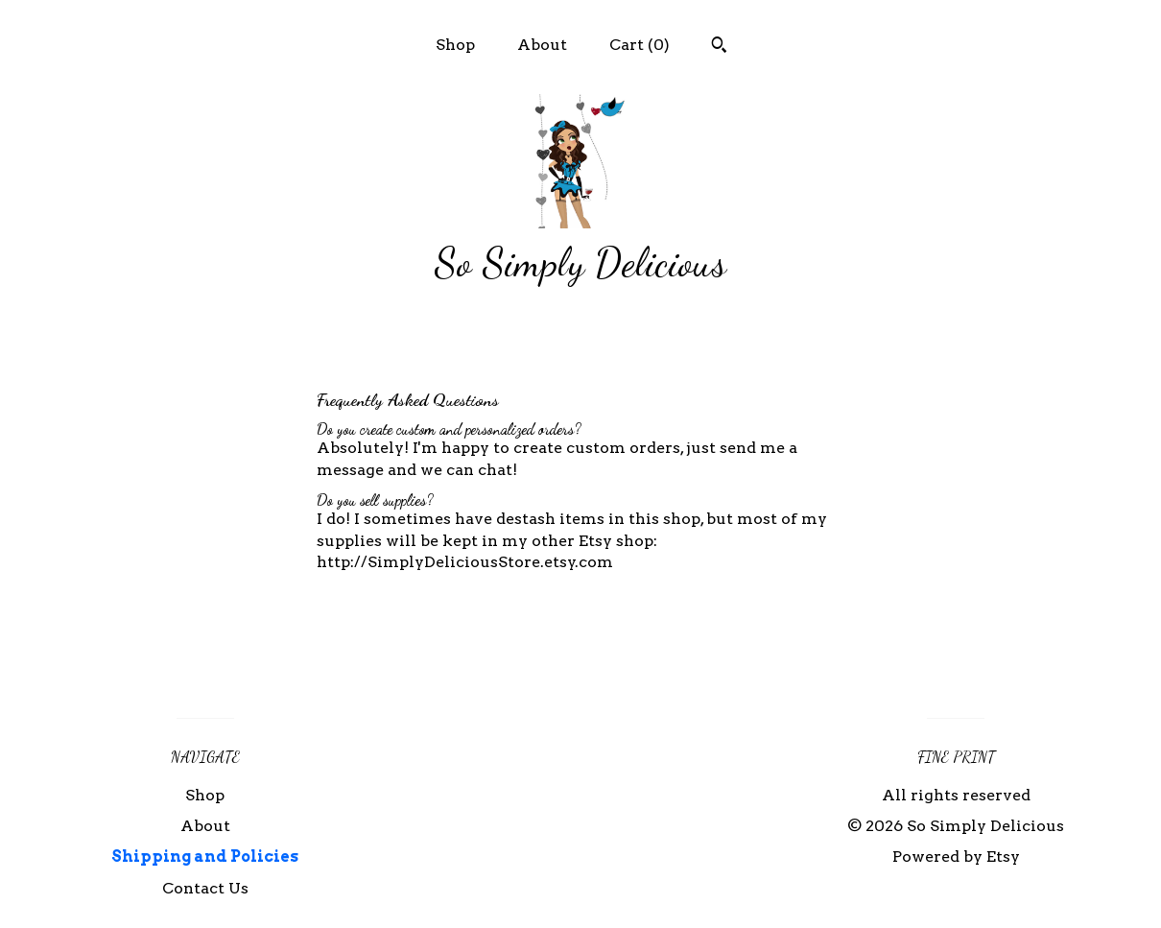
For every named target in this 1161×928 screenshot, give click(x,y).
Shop (455, 45)
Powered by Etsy (956, 856)
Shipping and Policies (204, 856)
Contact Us (205, 888)
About (542, 45)
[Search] (719, 47)
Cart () (639, 45)
